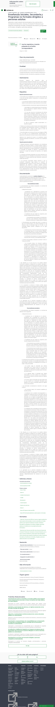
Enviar (38, 38)
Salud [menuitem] (16, 671)
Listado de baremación (25, 495)
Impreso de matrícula (24, 505)
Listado (21, 497)
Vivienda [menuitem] (16, 683)
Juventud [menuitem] (9, 687)
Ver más (27, 645)
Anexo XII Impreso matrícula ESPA (27, 510)
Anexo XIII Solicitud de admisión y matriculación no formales (33, 513)
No (37, 657)
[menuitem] (18, 697)
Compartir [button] (44, 38)
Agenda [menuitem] (41, 669)
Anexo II (22, 492)
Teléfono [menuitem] (35, 668)
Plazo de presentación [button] (13, 44)
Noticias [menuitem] (41, 668)
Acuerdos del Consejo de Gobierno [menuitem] (30, 675)
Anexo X (21, 507)
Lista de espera (23, 502)
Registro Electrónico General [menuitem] (23, 672)
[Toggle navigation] (14, 10)
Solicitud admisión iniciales (26, 483)
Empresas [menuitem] (10, 678)
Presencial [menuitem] (36, 672)
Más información (32, 4)
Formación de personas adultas (15, 30)
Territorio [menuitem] (16, 675)
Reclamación (22, 500)
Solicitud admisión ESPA (25, 485)
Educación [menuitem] (10, 677)
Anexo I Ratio (23, 490)
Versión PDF (32, 38)
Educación (26, 30)
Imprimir (26, 38)
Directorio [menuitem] (29, 672)
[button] (45, 10)
